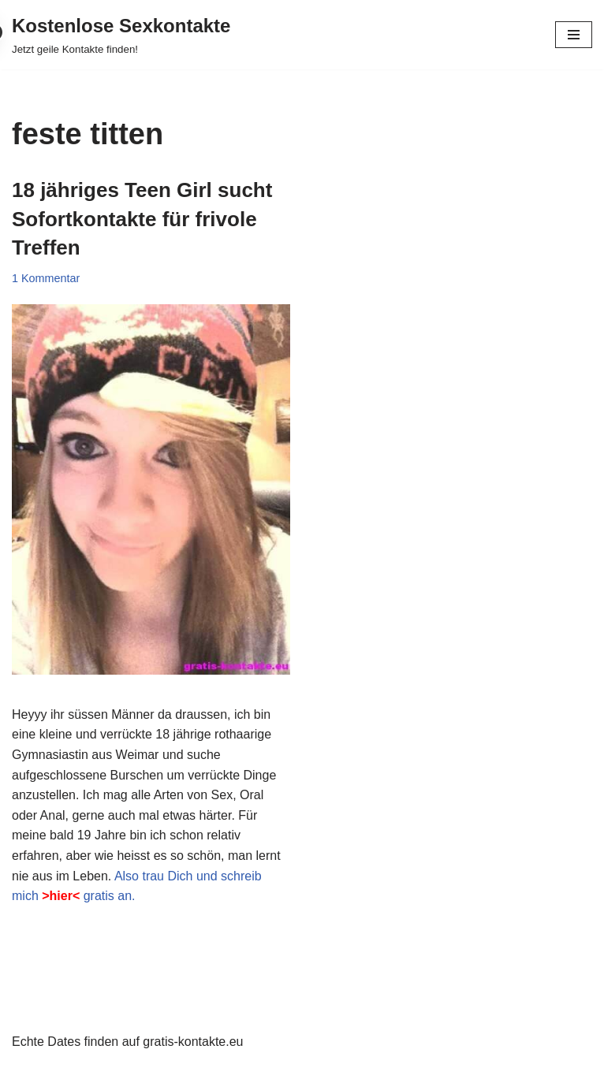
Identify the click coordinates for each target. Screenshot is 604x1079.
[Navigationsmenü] (573, 34)
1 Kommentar (46, 278)
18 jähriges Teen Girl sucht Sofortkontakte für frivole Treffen (142, 218)
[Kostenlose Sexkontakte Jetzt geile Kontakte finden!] (121, 34)
